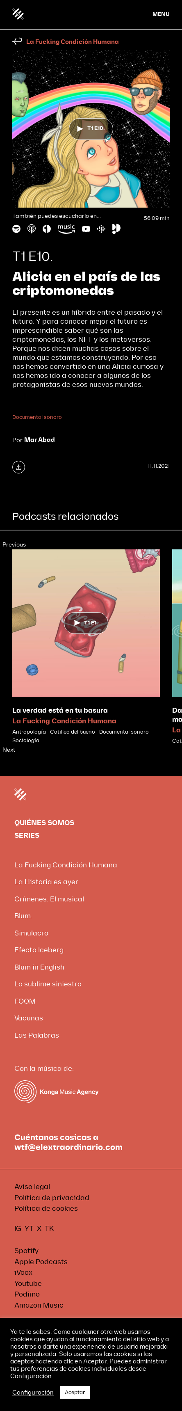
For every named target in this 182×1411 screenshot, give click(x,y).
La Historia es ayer (46, 882)
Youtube (28, 1283)
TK (49, 1228)
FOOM (25, 1001)
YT (29, 1228)
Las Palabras (36, 1035)
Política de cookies (46, 1208)
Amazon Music (39, 1305)
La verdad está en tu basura (60, 710)
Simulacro (31, 933)
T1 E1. (86, 623)
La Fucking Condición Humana (72, 42)
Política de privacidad (51, 1198)
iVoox (23, 1272)
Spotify (26, 1250)
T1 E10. (91, 128)
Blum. (23, 916)
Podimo (27, 1294)
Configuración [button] (33, 1392)
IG (17, 1228)
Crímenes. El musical (49, 899)
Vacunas (28, 1018)
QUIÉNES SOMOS (44, 823)
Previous (14, 544)
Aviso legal (32, 1186)
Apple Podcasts (41, 1262)
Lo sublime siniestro (48, 984)
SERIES (26, 835)
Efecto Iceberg (39, 950)
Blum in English (39, 967)
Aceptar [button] (75, 1392)
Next (8, 749)
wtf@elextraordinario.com (68, 1148)
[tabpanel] (86, 647)
